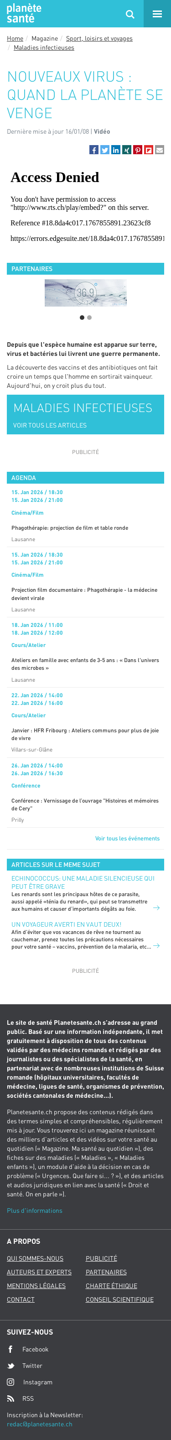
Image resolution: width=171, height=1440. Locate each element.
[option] (85, 293)
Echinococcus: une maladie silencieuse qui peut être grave (83, 882)
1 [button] (82, 317)
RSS (20, 1398)
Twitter (24, 1365)
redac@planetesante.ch (40, 1424)
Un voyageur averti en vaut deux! (66, 924)
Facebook (28, 1349)
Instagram (29, 1382)
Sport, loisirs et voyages (99, 38)
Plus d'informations (34, 1210)
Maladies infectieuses (44, 47)
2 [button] (89, 317)
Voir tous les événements (127, 838)
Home (15, 38)
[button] (93, 149)
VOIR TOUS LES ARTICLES (50, 425)
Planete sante (23, 13)
